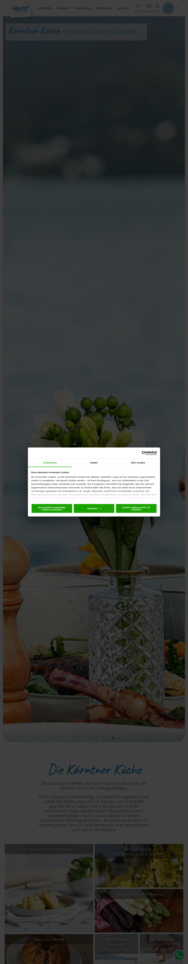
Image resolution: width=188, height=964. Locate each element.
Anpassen (94, 508)
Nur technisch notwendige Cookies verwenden (52, 508)
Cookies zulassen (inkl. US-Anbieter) (136, 508)
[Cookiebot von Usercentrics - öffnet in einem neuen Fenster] (144, 453)
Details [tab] (94, 462)
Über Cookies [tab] (138, 462)
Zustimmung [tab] (50, 462)
